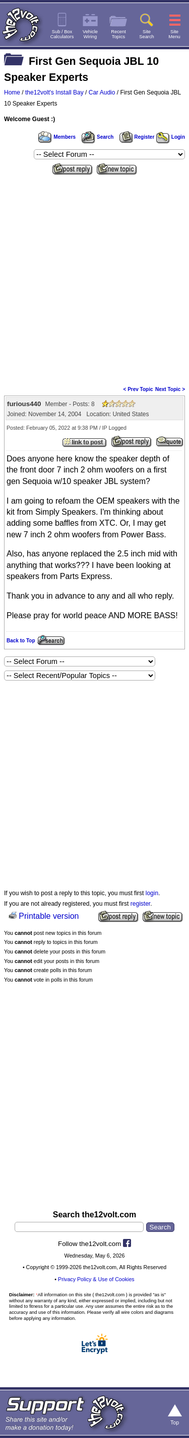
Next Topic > (170, 389)
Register (137, 137)
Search (97, 137)
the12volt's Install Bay (54, 92)
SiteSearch (146, 34)
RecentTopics (118, 34)
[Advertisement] (94, 277)
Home (12, 92)
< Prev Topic (138, 389)
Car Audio (102, 92)
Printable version (49, 916)
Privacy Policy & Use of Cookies (96, 1279)
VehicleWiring (90, 34)
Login (170, 137)
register (140, 903)
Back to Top (21, 640)
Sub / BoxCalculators (62, 34)
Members (57, 137)
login (152, 893)
